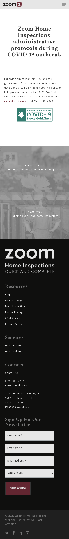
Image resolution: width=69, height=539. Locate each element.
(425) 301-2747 (14, 381)
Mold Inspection (15, 307)
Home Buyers (13, 346)
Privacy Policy (13, 324)
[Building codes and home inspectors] (34, 215)
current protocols (15, 101)
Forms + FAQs (13, 301)
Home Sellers (13, 352)
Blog (8, 295)
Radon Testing (13, 313)
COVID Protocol (14, 318)
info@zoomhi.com (16, 386)
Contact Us (12, 373)
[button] (64, 4)
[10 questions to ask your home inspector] (34, 169)
